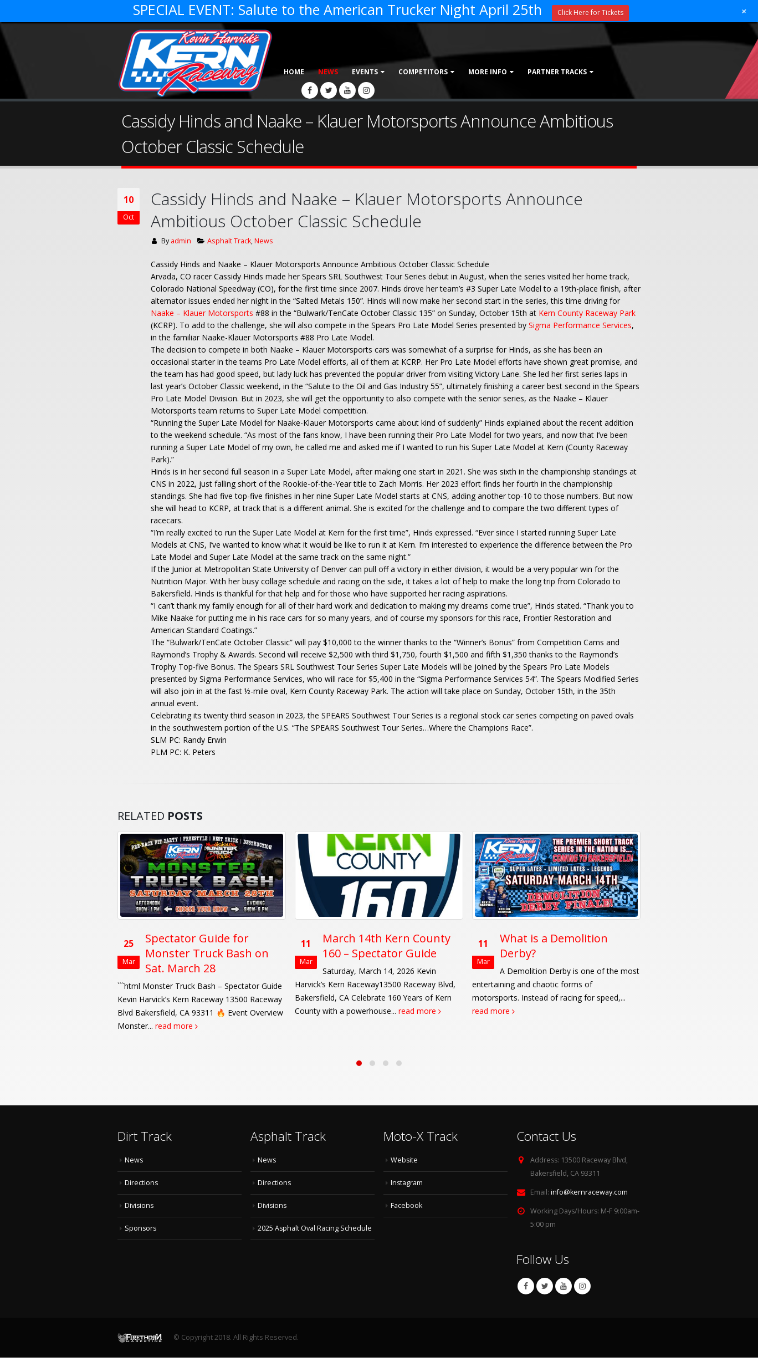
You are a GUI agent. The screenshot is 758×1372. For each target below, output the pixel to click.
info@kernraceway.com (589, 1206)
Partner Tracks (557, 71)
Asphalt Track (229, 241)
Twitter (544, 1300)
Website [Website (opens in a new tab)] (404, 1174)
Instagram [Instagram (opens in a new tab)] (407, 1197)
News (328, 71)
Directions (141, 1197)
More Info (487, 71)
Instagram (582, 1300)
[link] (202, 313)
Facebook (526, 1300)
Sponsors (141, 1242)
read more (197, 1026)
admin (181, 241)
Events (365, 71)
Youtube (563, 1300)
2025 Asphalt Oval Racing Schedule (315, 1242)
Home (294, 71)
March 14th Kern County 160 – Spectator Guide (407, 946)
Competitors (423, 71)
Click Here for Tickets (590, 12)
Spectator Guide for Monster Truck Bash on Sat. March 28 (227, 953)
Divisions (140, 1220)
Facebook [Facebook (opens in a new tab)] (406, 1220)
